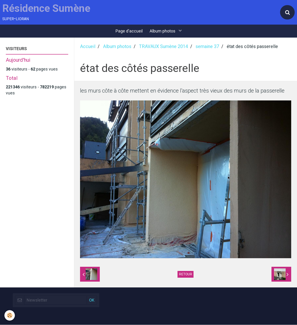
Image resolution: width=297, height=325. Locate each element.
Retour (185, 274)
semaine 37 (207, 47)
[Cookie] (10, 315)
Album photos (163, 31)
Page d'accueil (129, 31)
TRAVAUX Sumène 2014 (163, 47)
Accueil (87, 47)
